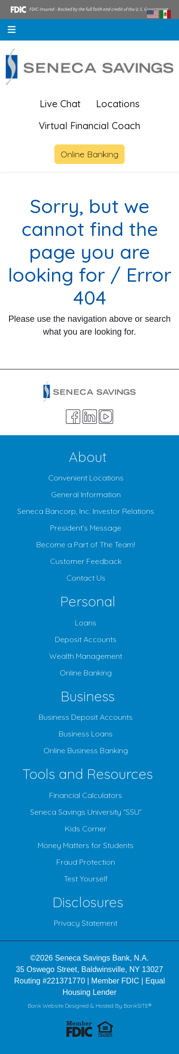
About (88, 456)
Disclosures (88, 902)
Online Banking (89, 154)
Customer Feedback (86, 561)
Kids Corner (85, 828)
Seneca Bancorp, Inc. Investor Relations (85, 511)
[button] (12, 30)
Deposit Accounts (85, 639)
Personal (88, 601)
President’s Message (85, 527)
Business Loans (86, 733)
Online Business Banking (85, 750)
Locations (117, 104)
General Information (86, 494)
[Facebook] (73, 416)
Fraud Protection (85, 862)
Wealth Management (85, 656)
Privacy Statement (85, 923)
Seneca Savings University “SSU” (86, 812)
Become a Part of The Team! (85, 544)
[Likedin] (90, 416)
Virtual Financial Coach (89, 126)
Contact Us (85, 578)
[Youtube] (106, 416)
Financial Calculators (85, 795)
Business (88, 696)
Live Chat (60, 104)
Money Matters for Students (86, 845)
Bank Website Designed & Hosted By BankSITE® (89, 1005)
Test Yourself (86, 878)
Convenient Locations (86, 477)
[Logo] (89, 67)
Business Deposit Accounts (86, 717)
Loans (85, 622)
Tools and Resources (87, 773)
